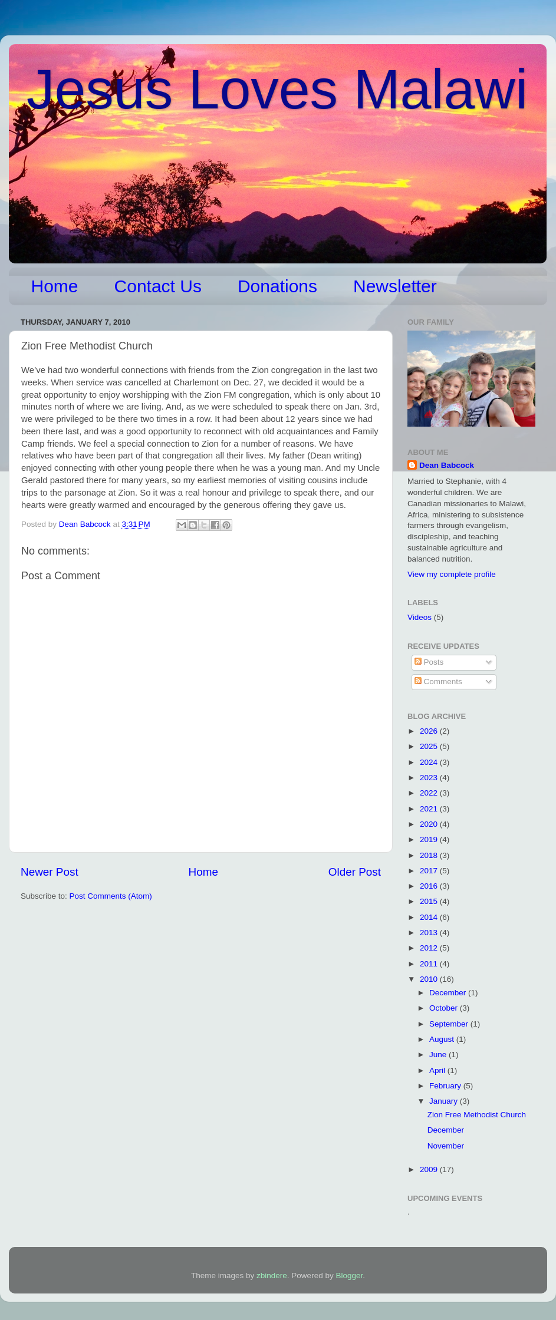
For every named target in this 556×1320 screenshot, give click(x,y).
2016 (430, 886)
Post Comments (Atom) (111, 896)
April (438, 1070)
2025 (430, 746)
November (445, 1145)
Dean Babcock (446, 465)
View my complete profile (451, 574)
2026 (430, 731)
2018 (430, 855)
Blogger (349, 1275)
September (450, 1023)
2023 (430, 777)
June (439, 1054)
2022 (430, 792)
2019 (430, 839)
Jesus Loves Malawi (277, 89)
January (444, 1101)
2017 (430, 870)
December (448, 992)
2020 (430, 824)
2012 (430, 947)
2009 (430, 1169)
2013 (430, 932)
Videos (419, 617)
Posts (429, 662)
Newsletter (395, 286)
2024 (430, 762)
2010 (430, 979)
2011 (430, 963)
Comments (438, 681)
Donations (277, 286)
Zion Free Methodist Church (476, 1114)
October (444, 1008)
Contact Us (158, 286)
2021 (430, 808)
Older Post (354, 872)
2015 (430, 901)
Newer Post (49, 872)
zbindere (271, 1275)
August (442, 1039)
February (446, 1085)
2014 (430, 917)
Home (54, 286)
